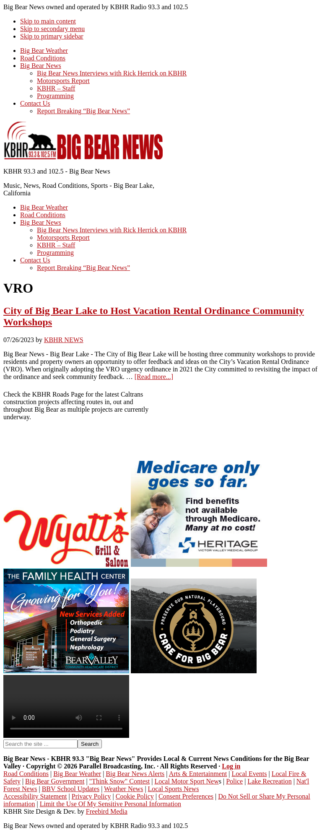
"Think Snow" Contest (119, 781)
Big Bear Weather (77, 773)
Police (234, 781)
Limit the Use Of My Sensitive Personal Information (110, 803)
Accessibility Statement (35, 796)
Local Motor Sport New (186, 781)
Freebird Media (106, 811)
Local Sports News (173, 788)
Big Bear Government (54, 781)
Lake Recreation (269, 781)
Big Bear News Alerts (135, 773)
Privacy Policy (91, 796)
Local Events (249, 773)
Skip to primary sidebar (51, 36)
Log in (231, 766)
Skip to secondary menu (52, 28)
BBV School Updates (70, 788)
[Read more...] (154, 376)
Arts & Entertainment (198, 773)
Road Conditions (26, 773)
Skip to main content (48, 21)
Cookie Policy (135, 796)
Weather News (123, 788)
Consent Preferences (185, 796)
